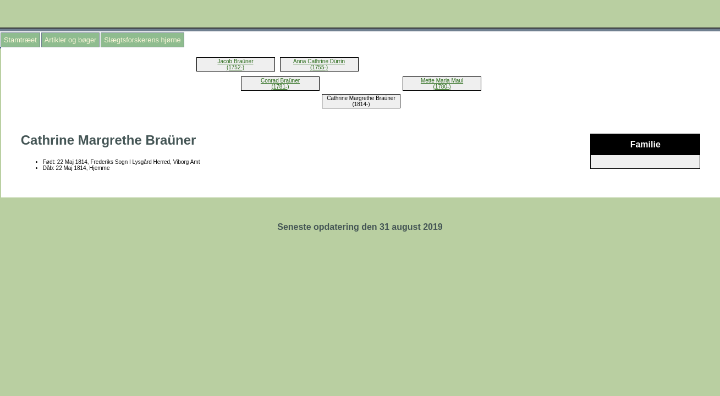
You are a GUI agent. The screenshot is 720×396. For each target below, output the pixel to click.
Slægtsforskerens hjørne (142, 40)
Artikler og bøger (71, 40)
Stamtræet (20, 40)
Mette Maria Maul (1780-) (442, 84)
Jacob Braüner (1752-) (235, 64)
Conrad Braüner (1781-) (280, 84)
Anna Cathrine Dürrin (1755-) (319, 64)
